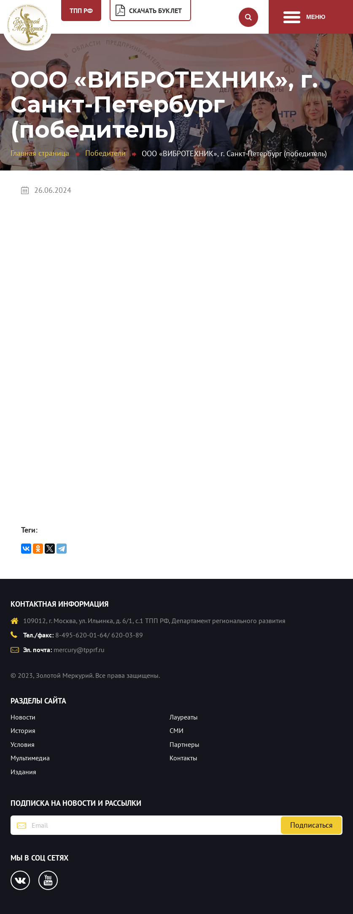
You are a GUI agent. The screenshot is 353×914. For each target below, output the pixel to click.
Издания (23, 771)
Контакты (183, 758)
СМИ (176, 730)
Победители (105, 153)
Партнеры (184, 744)
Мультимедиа (30, 758)
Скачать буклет (155, 10)
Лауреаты (184, 717)
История (23, 730)
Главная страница (40, 153)
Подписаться (311, 825)
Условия (23, 744)
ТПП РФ (81, 10)
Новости (23, 717)
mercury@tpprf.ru (79, 649)
